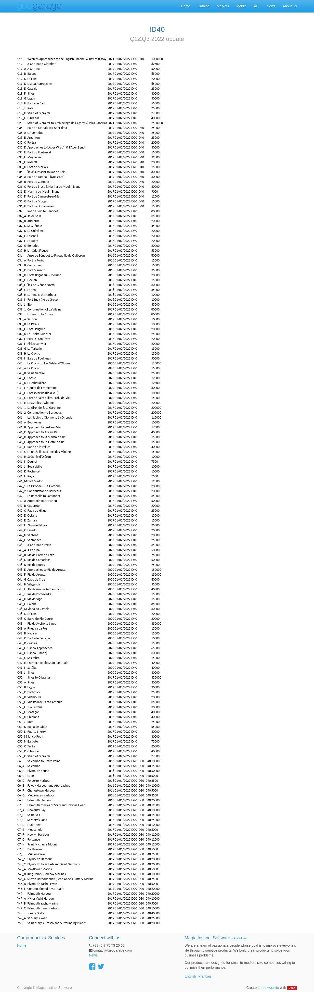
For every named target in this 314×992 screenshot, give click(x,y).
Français (204, 976)
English (190, 976)
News (93, 955)
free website (270, 988)
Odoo (291, 987)
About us (239, 938)
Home (21, 945)
